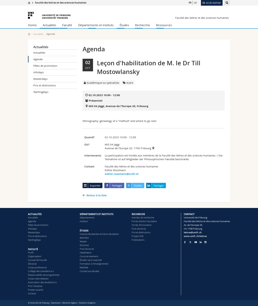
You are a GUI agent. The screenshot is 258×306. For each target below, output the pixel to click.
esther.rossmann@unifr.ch (122, 174)
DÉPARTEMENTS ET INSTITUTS (96, 214)
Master (83, 241)
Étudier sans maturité (91, 260)
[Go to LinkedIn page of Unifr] (201, 242)
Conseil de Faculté (37, 260)
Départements (87, 217)
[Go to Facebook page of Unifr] (185, 242)
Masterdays (40, 79)
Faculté (67, 25)
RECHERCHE (138, 214)
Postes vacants (35, 289)
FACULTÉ (33, 249)
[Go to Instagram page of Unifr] (205, 242)
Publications (138, 239)
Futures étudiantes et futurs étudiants (99, 234)
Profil (30, 252)
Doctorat (84, 245)
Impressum (55, 303)
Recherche (142, 25)
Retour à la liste (96, 195)
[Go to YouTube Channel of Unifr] (196, 242)
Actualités (49, 25)
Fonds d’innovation (142, 225)
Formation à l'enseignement (94, 263)
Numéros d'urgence (87, 303)
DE (195, 2)
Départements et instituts (96, 25)
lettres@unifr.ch (193, 232)
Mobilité (84, 267)
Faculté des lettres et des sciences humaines (60, 2)
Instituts (84, 221)
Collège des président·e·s (41, 271)
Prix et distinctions (44, 85)
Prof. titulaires (35, 286)
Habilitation (86, 252)
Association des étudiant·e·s (42, 282)
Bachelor (84, 237)
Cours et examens (89, 256)
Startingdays (40, 92)
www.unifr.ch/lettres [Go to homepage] (195, 236)
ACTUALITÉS (35, 214)
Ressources (164, 25)
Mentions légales (69, 303)
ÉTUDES (84, 230)
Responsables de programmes (44, 274)
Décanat (32, 263)
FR (190, 2)
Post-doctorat (87, 248)
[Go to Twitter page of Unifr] (190, 242)
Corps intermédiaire (38, 278)
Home (32, 25)
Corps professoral (37, 267)
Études (124, 25)
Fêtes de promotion (45, 65)
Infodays (38, 72)
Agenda (38, 59)
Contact (32, 293)
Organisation (34, 256)
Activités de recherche (143, 217)
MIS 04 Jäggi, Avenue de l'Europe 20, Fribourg (118, 106)
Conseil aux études (89, 271)
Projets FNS (138, 236)
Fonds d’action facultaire (144, 221)
